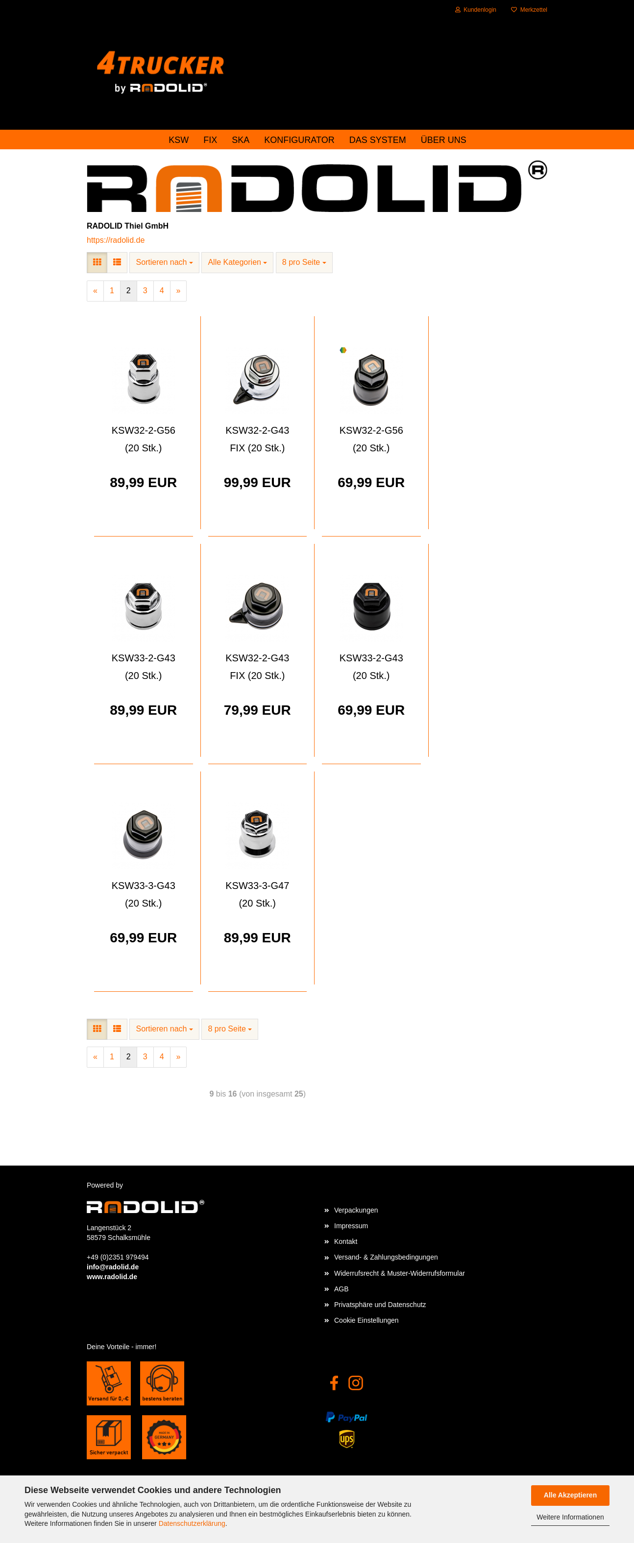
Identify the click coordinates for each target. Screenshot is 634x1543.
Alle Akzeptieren (570, 1495)
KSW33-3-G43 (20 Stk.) (143, 894)
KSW (179, 140)
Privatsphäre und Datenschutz (380, 1305)
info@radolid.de (113, 1267)
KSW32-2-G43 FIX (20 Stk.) (257, 439)
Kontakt (345, 1241)
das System (377, 140)
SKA (240, 140)
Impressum (351, 1226)
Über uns (443, 140)
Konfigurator (299, 140)
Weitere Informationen (570, 1517)
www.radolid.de (112, 1277)
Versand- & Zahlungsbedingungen (386, 1257)
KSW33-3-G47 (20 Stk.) (257, 894)
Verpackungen (356, 1210)
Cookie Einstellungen (366, 1320)
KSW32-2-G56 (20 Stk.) (143, 439)
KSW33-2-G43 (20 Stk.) (143, 667)
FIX (210, 140)
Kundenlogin (475, 9)
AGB (341, 1289)
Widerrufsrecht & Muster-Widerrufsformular (399, 1273)
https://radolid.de (116, 240)
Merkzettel (529, 9)
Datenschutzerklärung (192, 1523)
